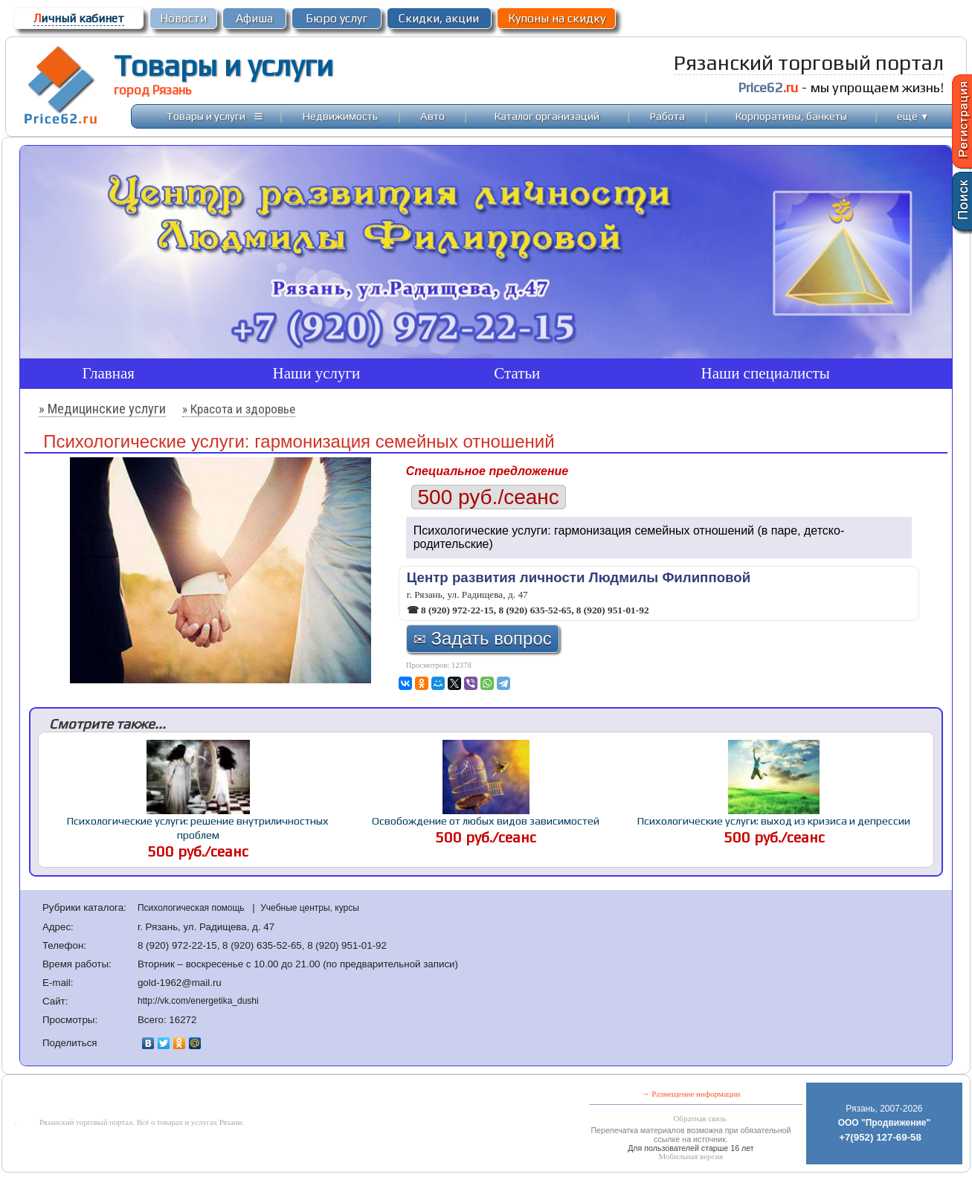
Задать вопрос (482, 638)
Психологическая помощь (192, 908)
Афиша (254, 18)
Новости (183, 18)
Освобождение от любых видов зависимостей (485, 820)
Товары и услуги (223, 65)
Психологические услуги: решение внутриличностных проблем (198, 827)
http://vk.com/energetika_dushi (198, 1001)
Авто (432, 115)
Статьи (517, 373)
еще (913, 115)
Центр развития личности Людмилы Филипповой (578, 577)
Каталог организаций (547, 115)
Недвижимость (340, 115)
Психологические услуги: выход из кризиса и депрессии (773, 820)
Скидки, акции (439, 18)
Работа (667, 115)
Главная (109, 373)
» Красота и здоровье (238, 409)
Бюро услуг (336, 18)
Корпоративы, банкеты (791, 115)
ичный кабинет (78, 18)
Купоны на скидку (556, 18)
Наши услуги (317, 373)
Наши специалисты (765, 373)
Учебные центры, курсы (309, 908)
